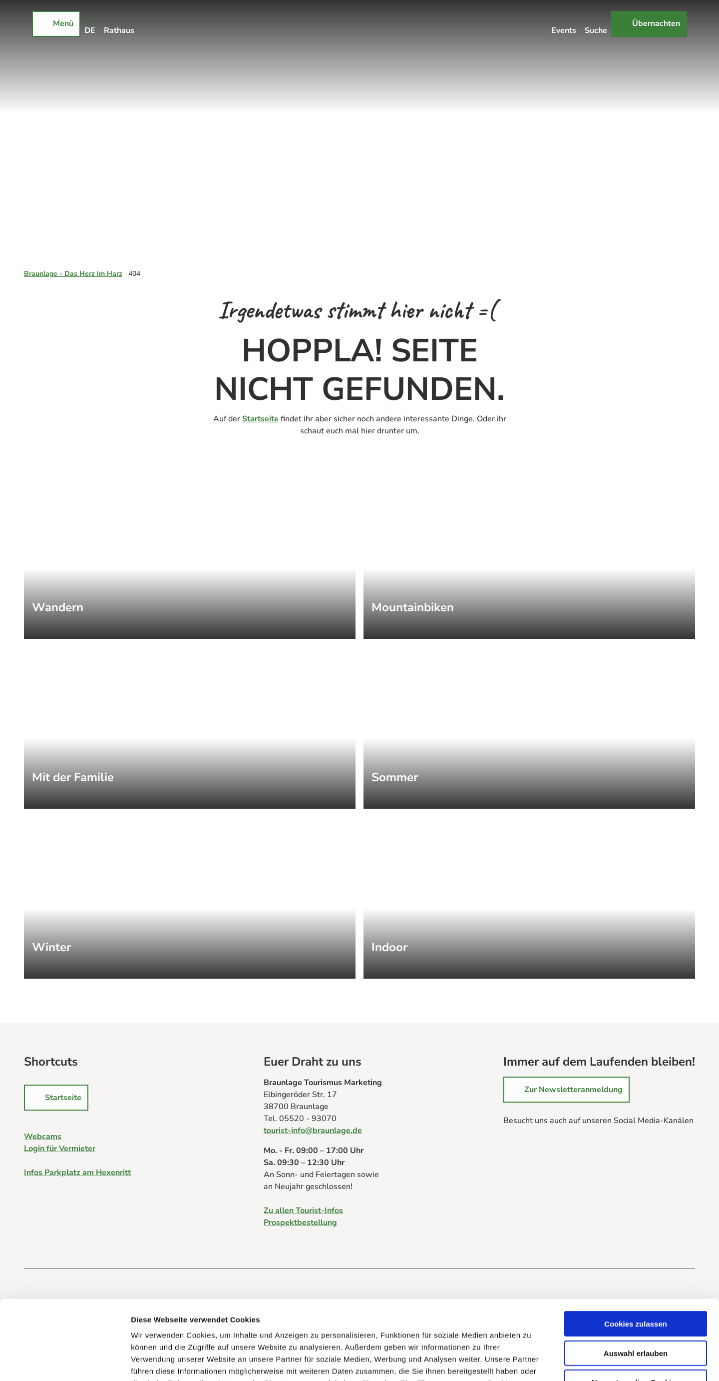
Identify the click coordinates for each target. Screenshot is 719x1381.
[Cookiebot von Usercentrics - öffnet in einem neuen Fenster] (64, 1361)
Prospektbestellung (300, 1222)
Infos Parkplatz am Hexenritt (77, 1172)
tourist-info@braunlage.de (313, 1130)
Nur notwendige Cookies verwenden (636, 1312)
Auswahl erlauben (636, 1279)
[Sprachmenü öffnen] (90, 24)
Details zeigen (531, 1361)
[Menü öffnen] (56, 24)
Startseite (260, 418)
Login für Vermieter (59, 1148)
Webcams (42, 1136)
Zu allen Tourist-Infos (303, 1210)
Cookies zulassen (635, 1249)
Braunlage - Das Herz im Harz (73, 273)
